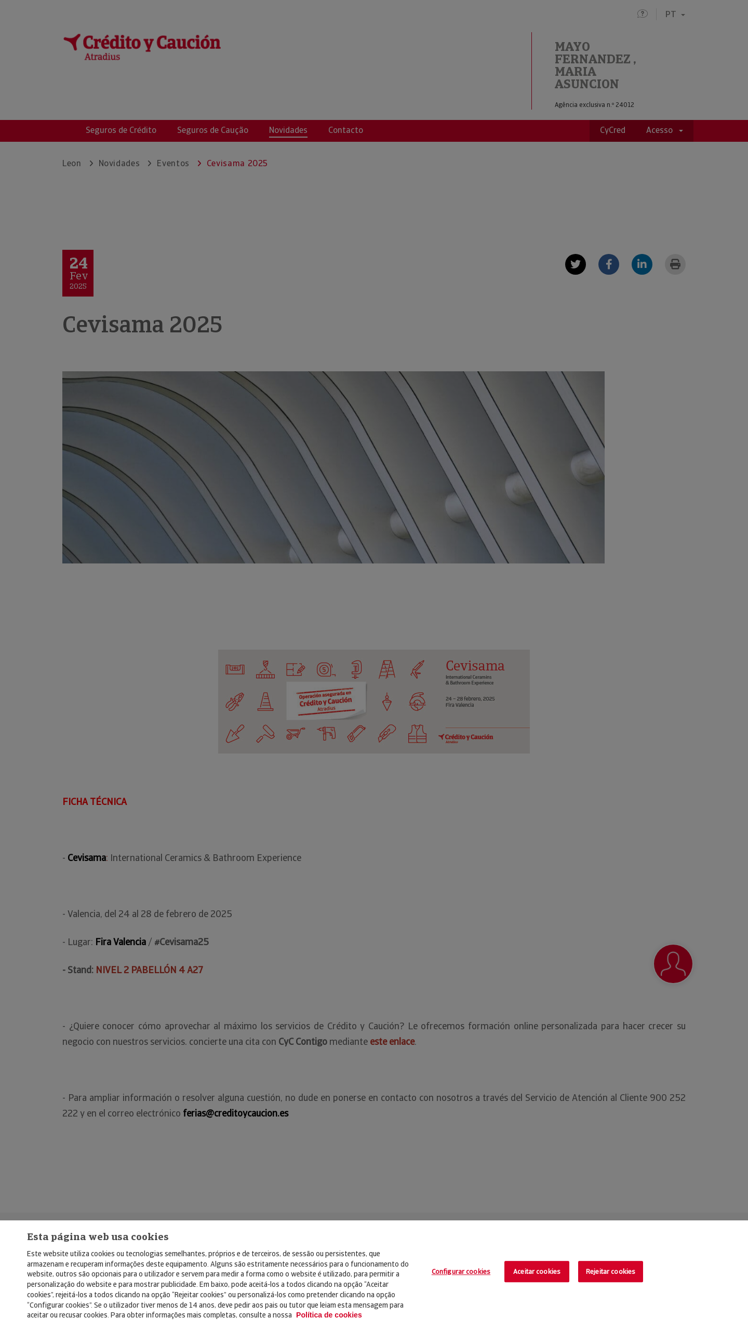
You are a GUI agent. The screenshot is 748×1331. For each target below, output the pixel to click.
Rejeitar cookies (610, 1271)
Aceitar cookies (536, 1271)
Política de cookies (329, 1315)
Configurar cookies (461, 1271)
